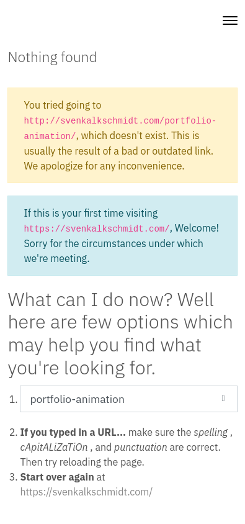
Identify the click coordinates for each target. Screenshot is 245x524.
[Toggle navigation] (230, 20)
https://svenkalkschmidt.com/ (86, 492)
